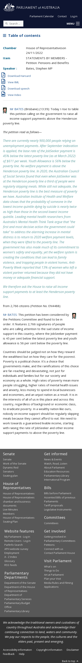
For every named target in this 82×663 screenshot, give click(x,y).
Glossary (9, 561)
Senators (8, 471)
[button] (73, 23)
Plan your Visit (52, 578)
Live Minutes (10, 509)
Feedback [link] (9, 654)
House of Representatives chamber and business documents (19, 501)
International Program (57, 479)
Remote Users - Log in (17, 541)
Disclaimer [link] (73, 650)
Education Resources (56, 471)
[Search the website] (13, 24)
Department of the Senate (20, 583)
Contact (62, 16)
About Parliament (54, 467)
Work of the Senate (14, 463)
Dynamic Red (10, 467)
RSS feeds (10, 565)
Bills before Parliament (57, 493)
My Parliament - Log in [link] (17, 536)
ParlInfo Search (13, 545)
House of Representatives (19, 493)
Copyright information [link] (49, 650)
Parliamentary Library (56, 475)
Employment (11, 553)
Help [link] (22, 654)
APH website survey (16, 549)
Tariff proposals (53, 505)
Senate (7, 459)
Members (9, 513)
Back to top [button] (70, 661)
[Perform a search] (6, 23)
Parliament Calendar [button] (42, 16)
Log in (73, 16)
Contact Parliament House (59, 553)
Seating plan (10, 475)
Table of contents (21, 35)
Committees (51, 523)
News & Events (53, 459)
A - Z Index (10, 557)
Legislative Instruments (58, 509)
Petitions (49, 545)
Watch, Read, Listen (55, 463)
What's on (50, 566)
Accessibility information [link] (17, 650)
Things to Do (51, 570)
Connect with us (53, 549)
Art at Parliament (54, 574)
